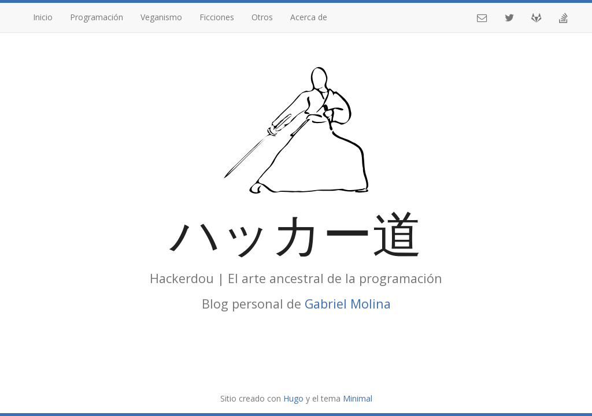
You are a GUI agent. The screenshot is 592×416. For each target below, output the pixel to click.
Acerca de (308, 17)
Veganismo (161, 17)
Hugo (293, 398)
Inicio (43, 17)
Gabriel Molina (348, 303)
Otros (262, 17)
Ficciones (216, 17)
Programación (96, 17)
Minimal (357, 398)
